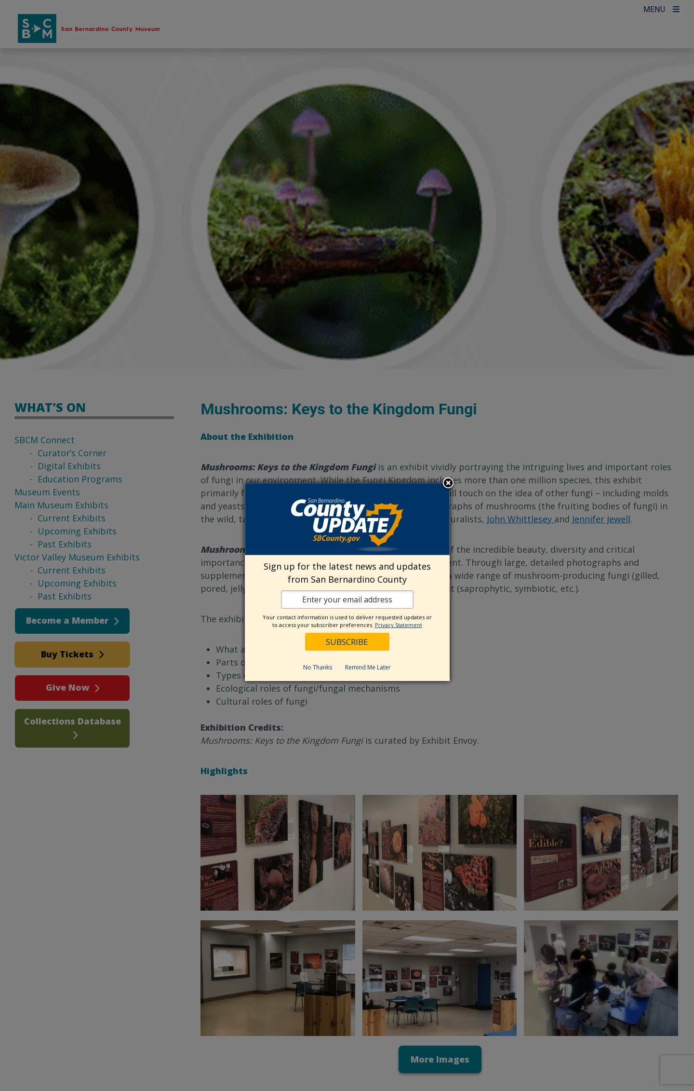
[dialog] (347, 582)
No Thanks (317, 667)
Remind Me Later (368, 667)
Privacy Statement (398, 624)
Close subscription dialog (448, 484)
